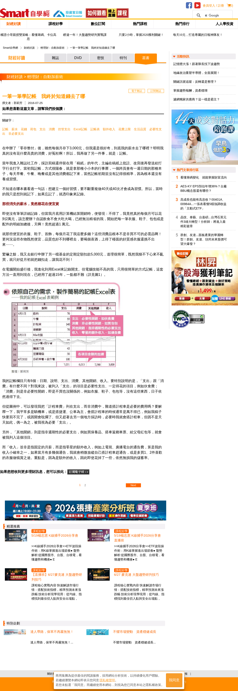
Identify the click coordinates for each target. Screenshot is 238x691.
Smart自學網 (10, 47)
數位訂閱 (98, 24)
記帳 (5, 129)
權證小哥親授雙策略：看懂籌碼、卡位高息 (28, 36)
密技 (100, 58)
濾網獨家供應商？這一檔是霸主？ (196, 99)
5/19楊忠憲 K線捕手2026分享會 (54, 535)
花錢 (24, 129)
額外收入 (109, 129)
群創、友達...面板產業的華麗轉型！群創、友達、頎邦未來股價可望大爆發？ (203, 239)
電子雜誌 (136, 90)
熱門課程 (140, 24)
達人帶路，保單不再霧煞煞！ (52, 631)
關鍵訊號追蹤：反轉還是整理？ (195, 81)
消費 (52, 129)
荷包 (33, 129)
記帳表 (95, 129)
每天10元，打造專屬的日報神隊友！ (198, 34)
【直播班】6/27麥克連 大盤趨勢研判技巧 (56, 577)
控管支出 (64, 129)
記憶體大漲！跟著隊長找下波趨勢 (196, 64)
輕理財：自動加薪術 (52, 47)
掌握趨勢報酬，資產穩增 (190, 90)
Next (133, 485)
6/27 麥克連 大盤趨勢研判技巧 (136, 574)
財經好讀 (13, 24)
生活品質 (140, 129)
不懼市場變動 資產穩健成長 (134, 631)
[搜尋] (212, 15)
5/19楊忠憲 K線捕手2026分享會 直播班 (137, 538)
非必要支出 (16, 133)
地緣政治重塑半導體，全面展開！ (196, 73)
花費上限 (124, 129)
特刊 (123, 58)
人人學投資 (224, 24)
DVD (78, 58)
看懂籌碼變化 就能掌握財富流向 (203, 177)
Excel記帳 (80, 129)
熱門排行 (182, 24)
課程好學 (56, 24)
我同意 (174, 680)
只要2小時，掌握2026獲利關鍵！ (141, 34)
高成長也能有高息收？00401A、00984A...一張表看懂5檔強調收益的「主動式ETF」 (203, 204)
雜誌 (55, 58)
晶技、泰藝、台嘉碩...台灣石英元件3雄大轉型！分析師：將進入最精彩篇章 (203, 221)
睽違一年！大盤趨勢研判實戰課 (85, 34)
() (231, 5)
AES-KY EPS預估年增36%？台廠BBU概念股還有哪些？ (203, 188)
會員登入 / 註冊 (213, 5)
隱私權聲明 (107, 680)
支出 (42, 129)
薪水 (15, 129)
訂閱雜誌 (155, 90)
